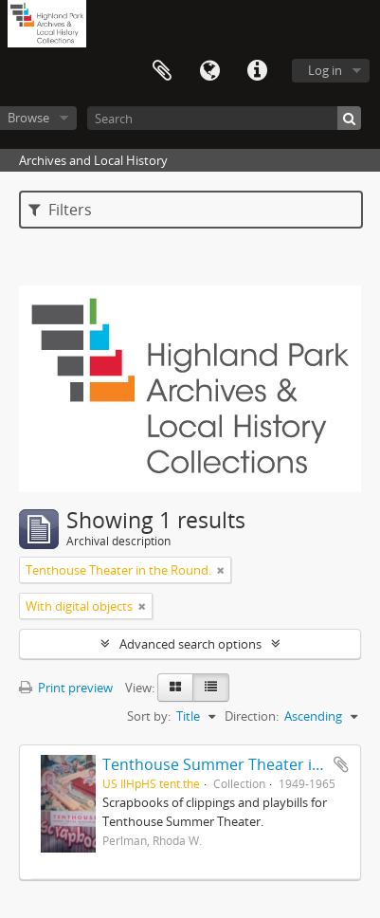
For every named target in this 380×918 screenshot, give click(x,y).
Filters (60, 209)
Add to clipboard (341, 764)
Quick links (256, 71)
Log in (325, 70)
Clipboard (162, 71)
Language (209, 71)
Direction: (252, 716)
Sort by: (149, 716)
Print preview (66, 687)
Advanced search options (190, 643)
